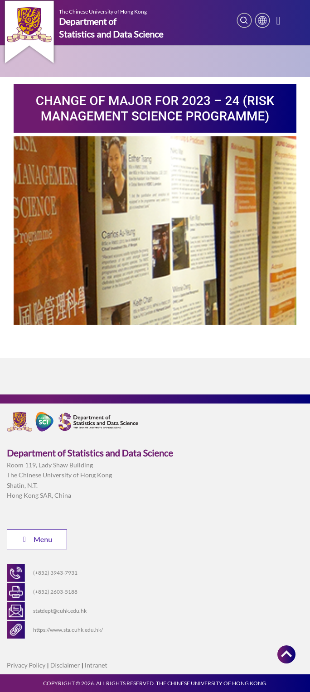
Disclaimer (65, 665)
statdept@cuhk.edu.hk (60, 610)
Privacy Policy (26, 665)
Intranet (96, 665)
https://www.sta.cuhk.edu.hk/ (68, 629)
